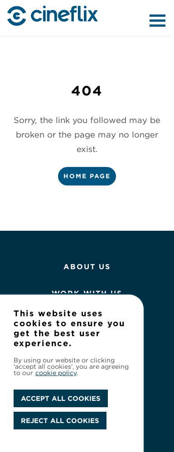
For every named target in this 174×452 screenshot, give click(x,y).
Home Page (87, 175)
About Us (87, 266)
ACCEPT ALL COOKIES (61, 398)
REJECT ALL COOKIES (60, 420)
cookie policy (56, 372)
